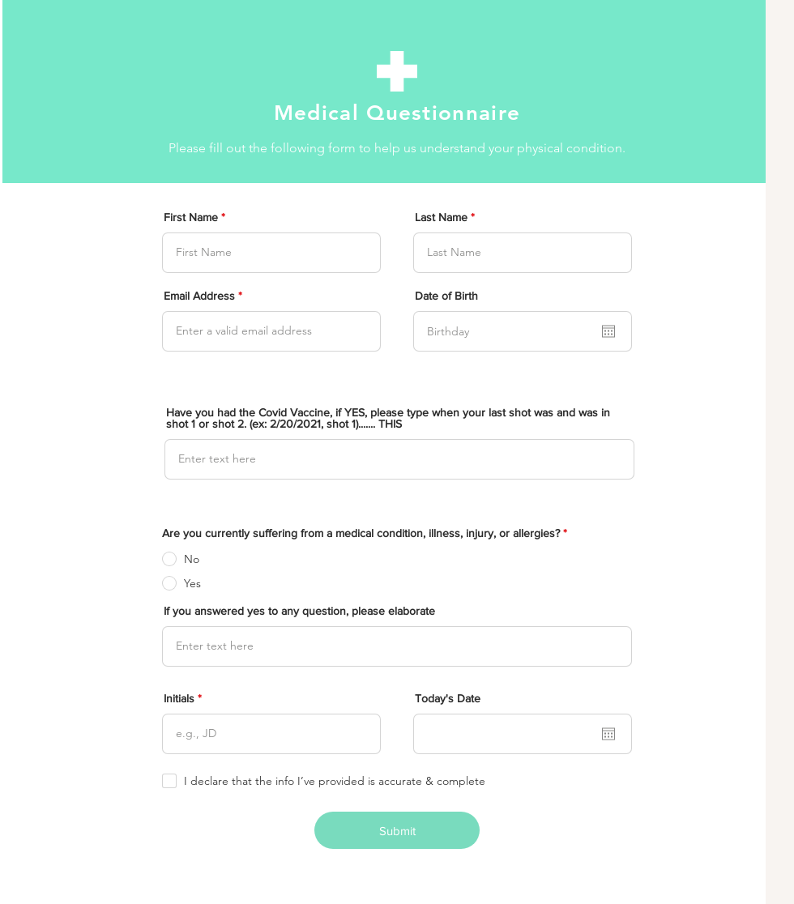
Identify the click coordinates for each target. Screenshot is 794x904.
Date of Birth (446, 295)
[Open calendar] (608, 331)
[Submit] (397, 830)
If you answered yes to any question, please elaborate (299, 610)
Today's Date (447, 698)
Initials (179, 698)
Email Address (199, 295)
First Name (191, 217)
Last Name (441, 217)
